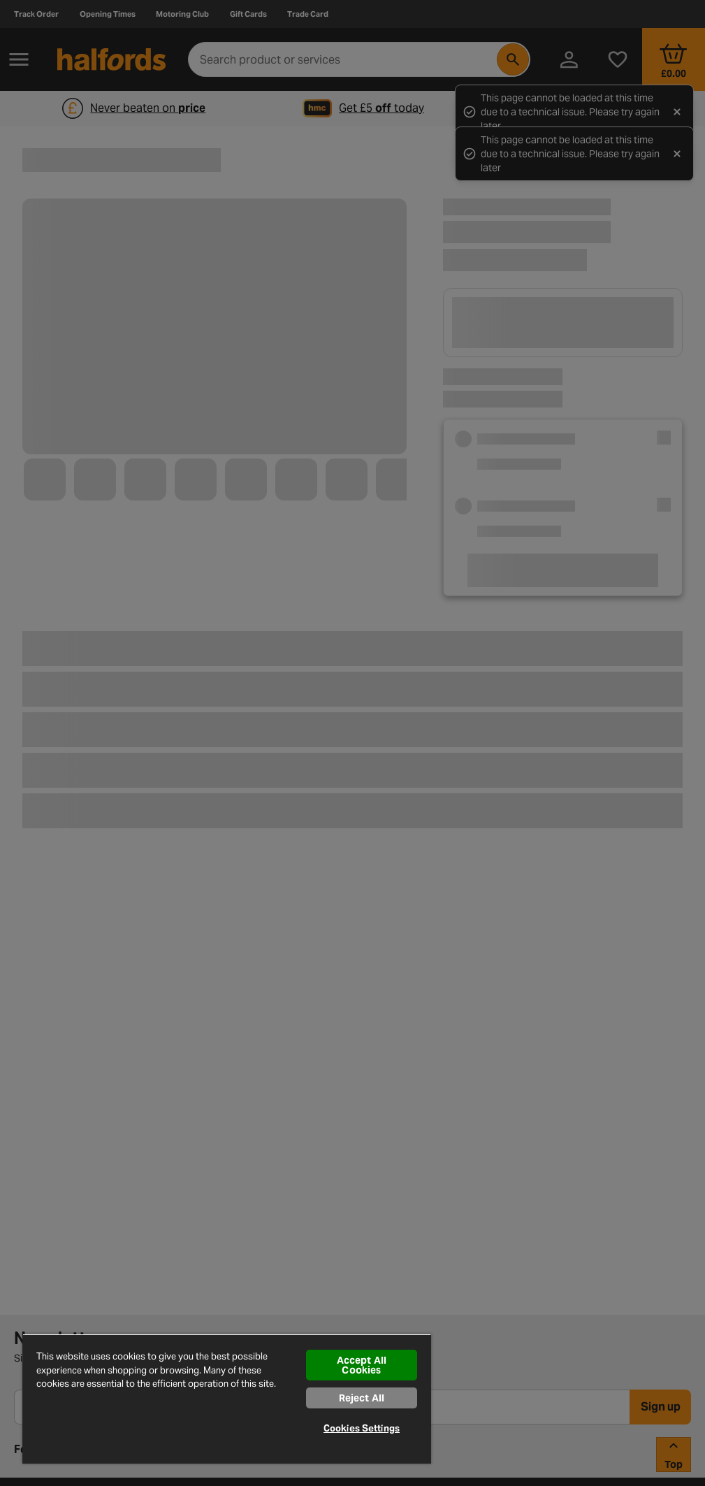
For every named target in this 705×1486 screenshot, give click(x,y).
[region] (226, 1399)
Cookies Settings (362, 1428)
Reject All (361, 1398)
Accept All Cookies (361, 1365)
